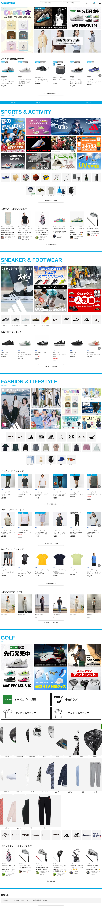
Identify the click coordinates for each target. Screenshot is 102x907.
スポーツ (13, 102)
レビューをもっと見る (51, 244)
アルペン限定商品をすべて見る (51, 93)
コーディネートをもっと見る (51, 622)
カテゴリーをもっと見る (51, 200)
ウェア (63, 102)
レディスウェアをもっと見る (51, 543)
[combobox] (51, 2)
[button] (99, 75)
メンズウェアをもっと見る (51, 504)
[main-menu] (99, 2)
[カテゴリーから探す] (71, 2)
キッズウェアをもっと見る (51, 583)
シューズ (38, 102)
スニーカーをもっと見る (51, 366)
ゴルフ (88, 102)
